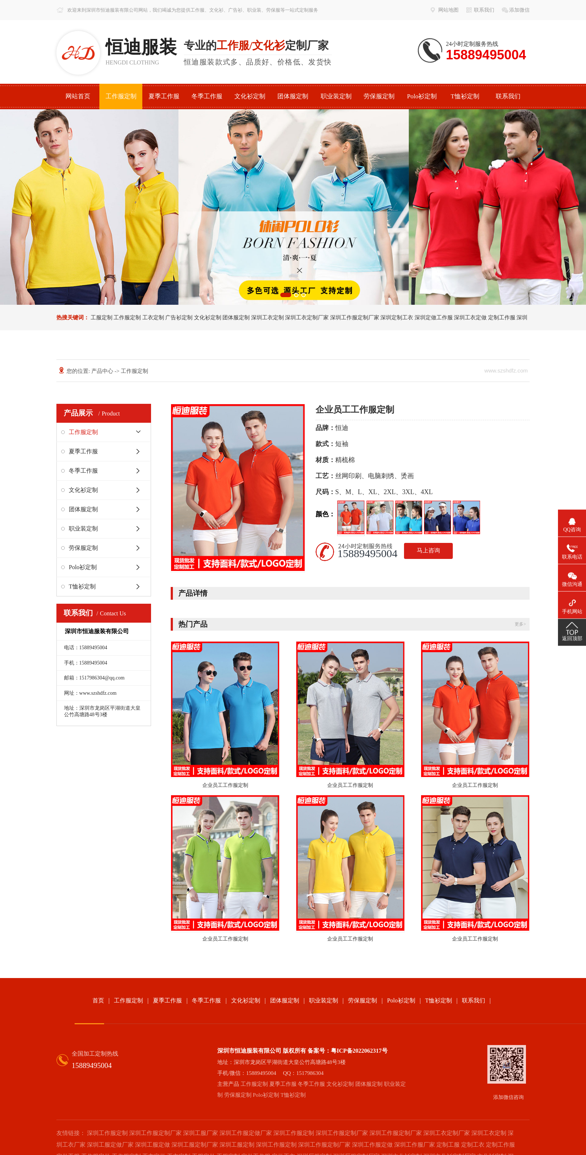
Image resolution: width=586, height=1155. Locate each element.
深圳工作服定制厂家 (354, 317)
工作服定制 (121, 96)
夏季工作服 (164, 96)
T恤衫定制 (465, 96)
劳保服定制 (379, 96)
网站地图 (448, 10)
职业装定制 (336, 96)
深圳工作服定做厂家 (245, 1133)
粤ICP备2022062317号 (359, 1051)
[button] (285, 295)
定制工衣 (472, 1145)
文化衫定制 (249, 96)
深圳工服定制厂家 (194, 1145)
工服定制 (101, 317)
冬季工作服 (206, 96)
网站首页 (78, 96)
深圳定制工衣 (396, 317)
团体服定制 (292, 96)
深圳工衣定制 (267, 317)
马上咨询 (428, 550)
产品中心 (102, 371)
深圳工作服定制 (107, 1133)
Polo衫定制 (422, 96)
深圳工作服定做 (372, 1145)
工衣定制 (153, 317)
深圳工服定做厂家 (110, 1145)
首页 (98, 1000)
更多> (520, 624)
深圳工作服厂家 (414, 1145)
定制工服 (448, 1145)
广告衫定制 (179, 317)
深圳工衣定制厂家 (307, 317)
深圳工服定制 (236, 1145)
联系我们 (484, 10)
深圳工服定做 (152, 1145)
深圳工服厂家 (200, 1133)
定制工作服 (501, 317)
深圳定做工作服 (434, 317)
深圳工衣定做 (470, 317)
